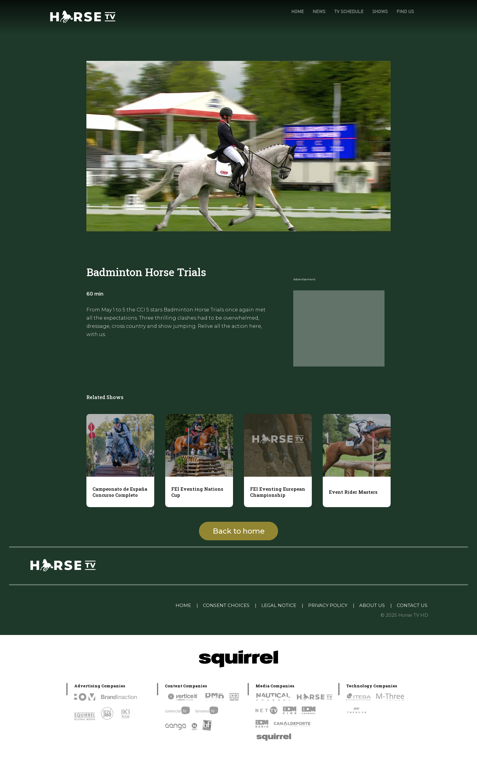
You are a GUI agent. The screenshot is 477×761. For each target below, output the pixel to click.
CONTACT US (412, 605)
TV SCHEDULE (349, 11)
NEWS (319, 11)
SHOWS (380, 11)
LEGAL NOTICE (278, 605)
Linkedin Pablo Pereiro (139, 605)
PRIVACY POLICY (327, 605)
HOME (297, 11)
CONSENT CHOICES (226, 605)
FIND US (405, 11)
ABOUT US (372, 605)
